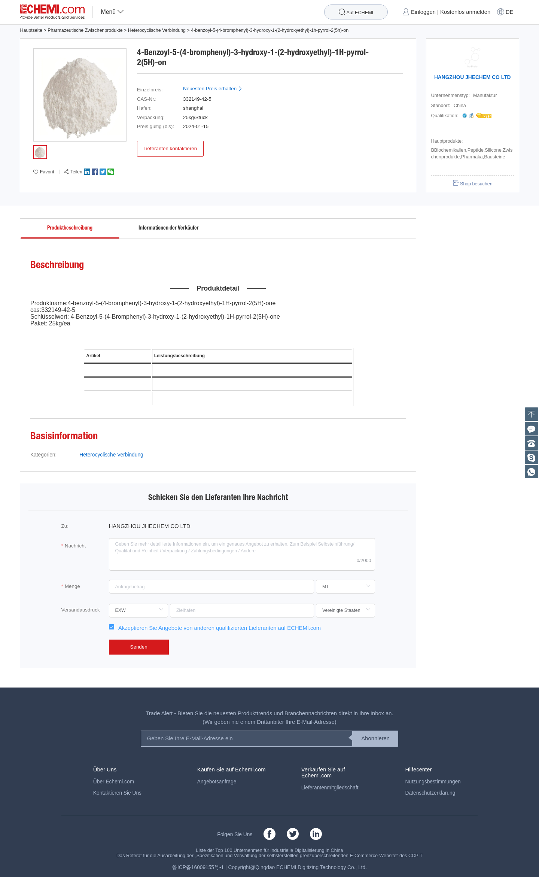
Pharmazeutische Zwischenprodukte (85, 30)
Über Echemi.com (113, 782)
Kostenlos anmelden (465, 12)
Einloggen (423, 12)
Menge (72, 586)
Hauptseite (31, 30)
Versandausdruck (80, 610)
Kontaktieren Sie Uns (117, 793)
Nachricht (75, 546)
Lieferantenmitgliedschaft (330, 787)
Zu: (64, 526)
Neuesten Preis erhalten (213, 88)
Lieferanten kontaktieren (170, 148)
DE (510, 12)
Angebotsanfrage (217, 782)
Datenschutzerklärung (430, 793)
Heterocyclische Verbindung (157, 30)
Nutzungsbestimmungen (433, 782)
